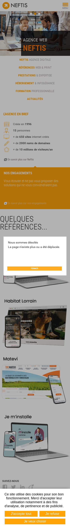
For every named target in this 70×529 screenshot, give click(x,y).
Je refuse (52, 514)
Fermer (34, 268)
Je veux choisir (35, 521)
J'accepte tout (21, 514)
